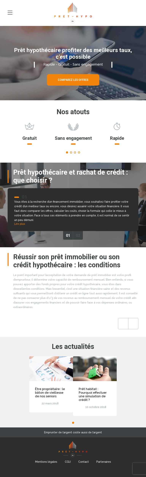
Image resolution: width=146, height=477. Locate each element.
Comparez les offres (73, 79)
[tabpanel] (29, 135)
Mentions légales (46, 461)
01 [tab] (68, 235)
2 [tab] (71, 152)
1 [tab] (67, 152)
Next (133, 323)
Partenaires (103, 461)
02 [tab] (78, 235)
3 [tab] (75, 152)
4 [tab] (79, 152)
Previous (123, 323)
